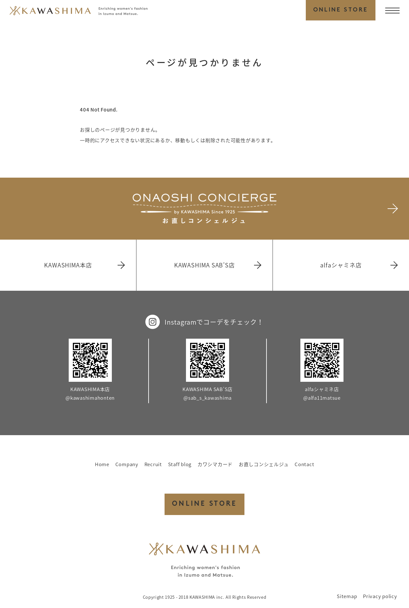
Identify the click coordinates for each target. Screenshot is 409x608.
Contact (304, 464)
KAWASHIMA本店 (84, 265)
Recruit (153, 464)
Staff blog (180, 464)
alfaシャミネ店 (358, 265)
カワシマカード (215, 464)
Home (102, 464)
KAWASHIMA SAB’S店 (217, 265)
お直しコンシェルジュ (264, 464)
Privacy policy (380, 596)
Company (126, 464)
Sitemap (347, 596)
